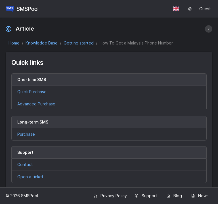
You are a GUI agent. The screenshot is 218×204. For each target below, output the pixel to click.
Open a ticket (30, 176)
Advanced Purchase (36, 103)
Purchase (26, 134)
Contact (25, 164)
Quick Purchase (32, 91)
